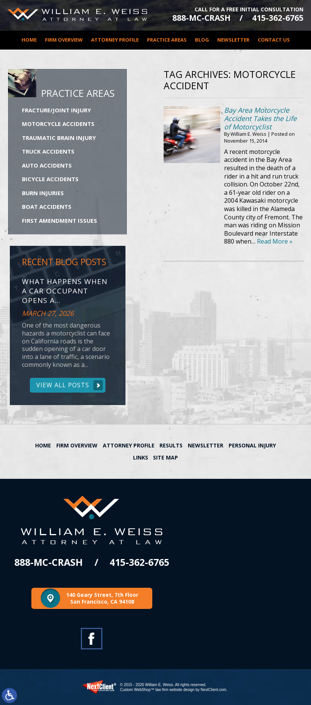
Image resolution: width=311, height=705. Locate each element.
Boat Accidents (46, 206)
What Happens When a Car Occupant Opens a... (64, 291)
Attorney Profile (115, 39)
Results (171, 445)
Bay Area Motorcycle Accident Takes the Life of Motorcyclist (260, 118)
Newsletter (233, 39)
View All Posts (62, 385)
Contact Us (274, 39)
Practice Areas (167, 39)
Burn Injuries (43, 193)
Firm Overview (64, 39)
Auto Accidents (47, 165)
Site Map (165, 457)
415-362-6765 (277, 18)
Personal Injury (252, 445)
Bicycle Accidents (50, 179)
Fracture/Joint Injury (56, 110)
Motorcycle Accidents (58, 123)
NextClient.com (213, 690)
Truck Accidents (48, 151)
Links (140, 457)
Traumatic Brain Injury (59, 137)
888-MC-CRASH (201, 18)
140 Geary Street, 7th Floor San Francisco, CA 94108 (102, 598)
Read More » (274, 241)
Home (29, 39)
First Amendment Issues (59, 220)
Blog (202, 39)
